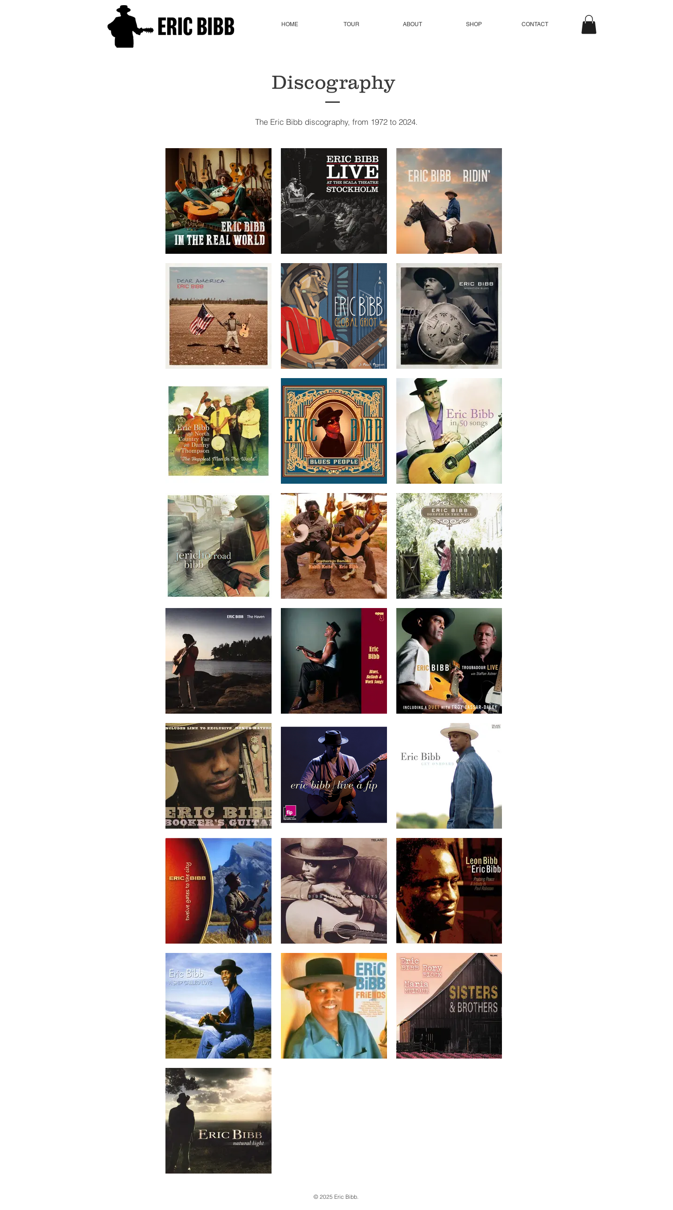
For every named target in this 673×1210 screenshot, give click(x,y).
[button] (351, 24)
